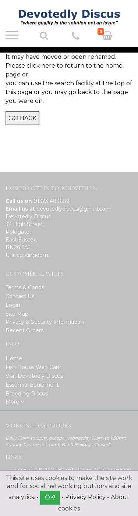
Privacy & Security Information (45, 322)
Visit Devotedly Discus (34, 376)
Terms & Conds (25, 287)
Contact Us (20, 296)
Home (14, 358)
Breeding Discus (27, 393)
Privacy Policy (85, 497)
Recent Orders (24, 330)
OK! (50, 497)
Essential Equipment (32, 384)
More (15, 401)
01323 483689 (51, 201)
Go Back (22, 118)
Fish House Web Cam (33, 367)
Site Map (17, 314)
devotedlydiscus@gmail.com (73, 208)
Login (13, 305)
